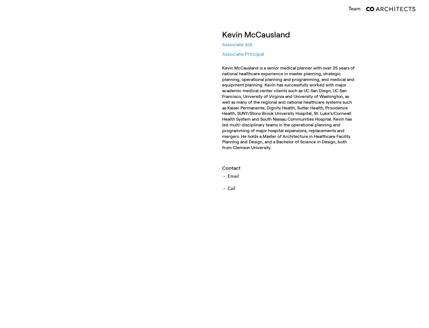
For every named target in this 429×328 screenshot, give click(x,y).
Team (355, 9)
